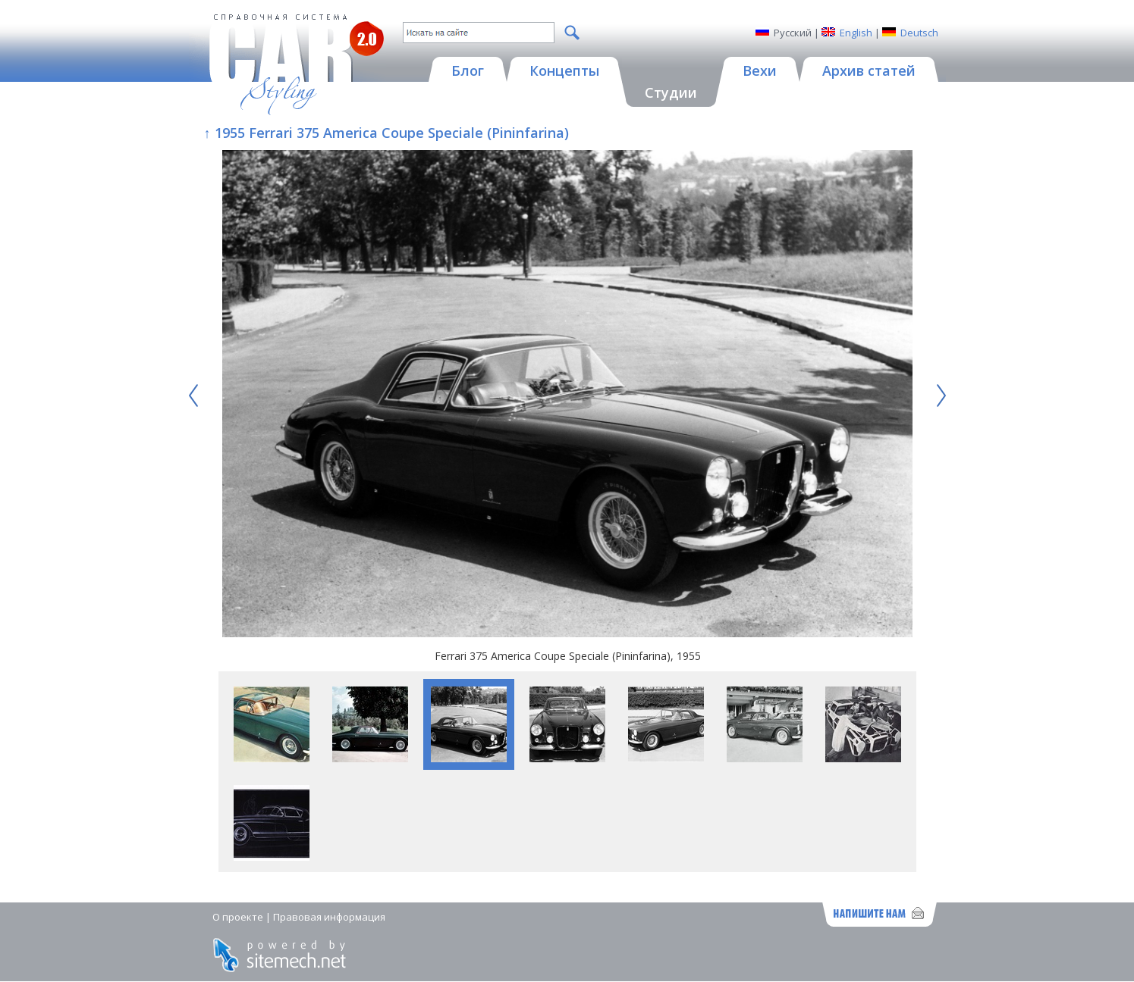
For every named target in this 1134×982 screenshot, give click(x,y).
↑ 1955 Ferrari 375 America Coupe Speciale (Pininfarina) (386, 133)
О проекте (237, 917)
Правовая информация (329, 917)
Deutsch (919, 32)
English (856, 32)
